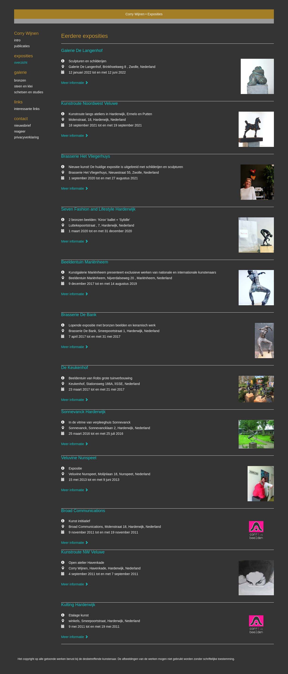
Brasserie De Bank (78, 314)
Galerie (20, 72)
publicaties (22, 46)
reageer (19, 131)
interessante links (26, 109)
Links (18, 102)
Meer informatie (74, 83)
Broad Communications (83, 510)
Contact (21, 118)
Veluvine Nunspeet (78, 457)
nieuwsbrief (22, 125)
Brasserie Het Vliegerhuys (85, 156)
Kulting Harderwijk (78, 604)
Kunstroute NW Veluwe (83, 552)
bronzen (20, 80)
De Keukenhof (74, 367)
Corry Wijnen (135, 14)
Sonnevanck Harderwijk (83, 411)
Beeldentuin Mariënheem (84, 262)
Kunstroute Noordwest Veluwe (89, 103)
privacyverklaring (26, 137)
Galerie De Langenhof (82, 50)
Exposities (23, 56)
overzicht (20, 62)
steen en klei (23, 86)
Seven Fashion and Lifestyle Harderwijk (98, 209)
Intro (17, 40)
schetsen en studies (28, 92)
